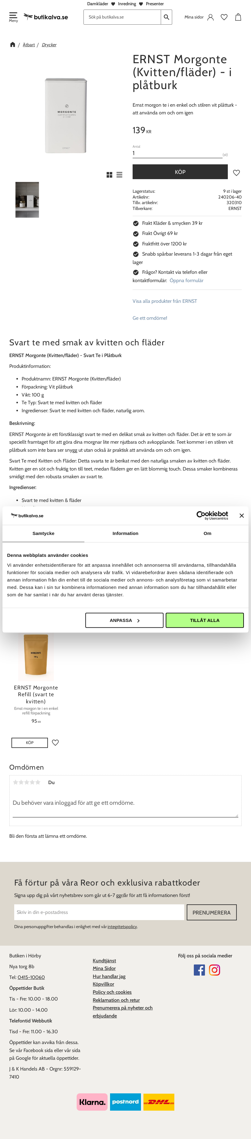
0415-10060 (31, 977)
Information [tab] (125, 533)
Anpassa (124, 620)
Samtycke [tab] (43, 533)
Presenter (155, 3)
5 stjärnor (37, 782)
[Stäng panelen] (242, 515)
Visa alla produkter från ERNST (165, 301)
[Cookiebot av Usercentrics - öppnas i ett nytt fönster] (201, 515)
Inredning (127, 3)
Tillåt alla (204, 620)
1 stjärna (15, 782)
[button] (13, 18)
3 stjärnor (26, 782)
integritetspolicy (122, 926)
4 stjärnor (32, 782)
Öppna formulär (186, 280)
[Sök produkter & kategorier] (122, 17)
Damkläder (97, 3)
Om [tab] (207, 533)
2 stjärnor (21, 782)
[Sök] (166, 17)
